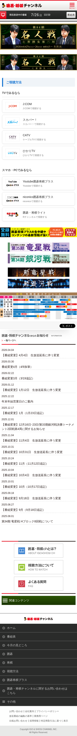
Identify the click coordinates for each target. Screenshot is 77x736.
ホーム (11, 628)
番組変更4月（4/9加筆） (17, 366)
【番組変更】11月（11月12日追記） (25, 463)
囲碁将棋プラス (17, 680)
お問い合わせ (16, 711)
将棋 (10, 662)
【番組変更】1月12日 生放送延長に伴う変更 (31, 390)
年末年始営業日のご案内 (17, 401)
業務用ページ (41, 716)
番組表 (71, 14)
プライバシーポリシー (47, 711)
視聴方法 (12, 671)
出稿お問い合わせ (18, 720)
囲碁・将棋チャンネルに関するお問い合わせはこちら (37, 691)
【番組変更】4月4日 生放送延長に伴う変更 (31, 355)
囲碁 (10, 654)
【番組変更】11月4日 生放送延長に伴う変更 (31, 440)
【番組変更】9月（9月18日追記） (23, 509)
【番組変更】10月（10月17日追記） (25, 486)
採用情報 (34, 720)
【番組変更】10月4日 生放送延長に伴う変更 (31, 475)
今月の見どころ (17, 645)
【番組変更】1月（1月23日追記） (23, 413)
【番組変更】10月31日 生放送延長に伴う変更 (32, 452)
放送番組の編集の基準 (20, 716)
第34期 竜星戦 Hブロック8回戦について (27, 521)
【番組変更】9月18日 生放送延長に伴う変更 (31, 498)
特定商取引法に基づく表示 (54, 720)
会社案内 (29, 711)
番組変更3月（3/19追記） (18, 378)
